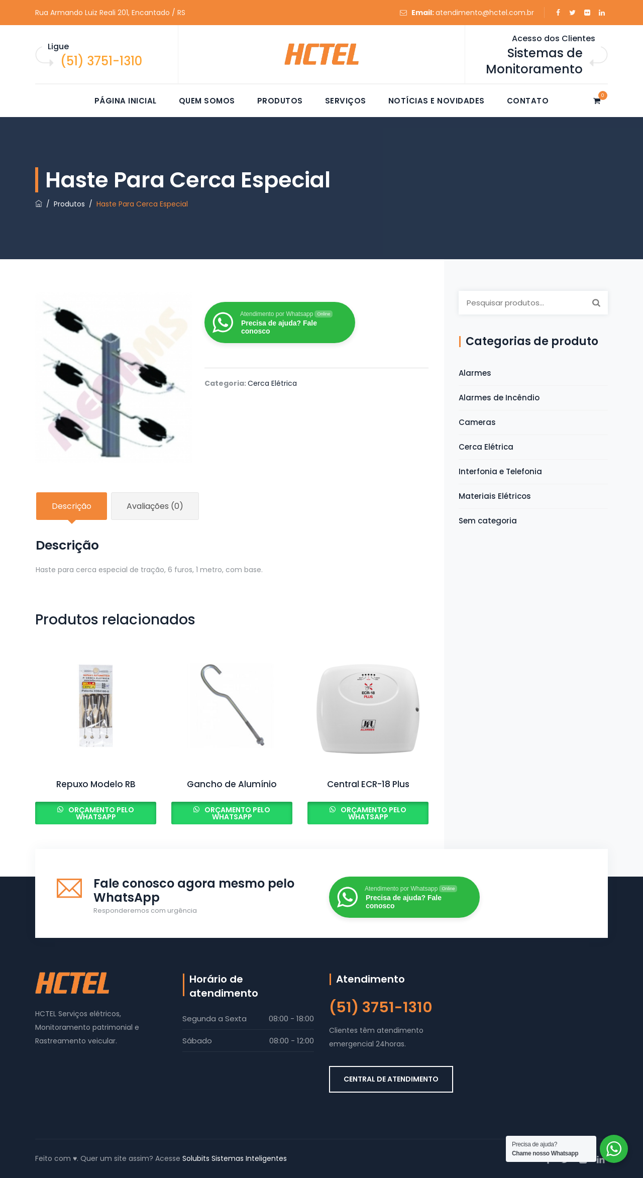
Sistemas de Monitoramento (534, 61)
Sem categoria (488, 520)
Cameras (477, 422)
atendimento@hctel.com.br (485, 13)
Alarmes (475, 373)
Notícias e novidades (436, 100)
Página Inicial (125, 100)
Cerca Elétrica (272, 383)
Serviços (345, 100)
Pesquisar (596, 302)
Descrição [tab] (71, 506)
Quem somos (207, 100)
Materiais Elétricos (495, 496)
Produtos (280, 100)
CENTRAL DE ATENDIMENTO (391, 1079)
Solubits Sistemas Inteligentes (234, 1158)
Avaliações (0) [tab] (155, 506)
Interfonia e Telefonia (500, 471)
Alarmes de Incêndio (499, 397)
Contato (528, 100)
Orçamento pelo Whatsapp (100, 813)
